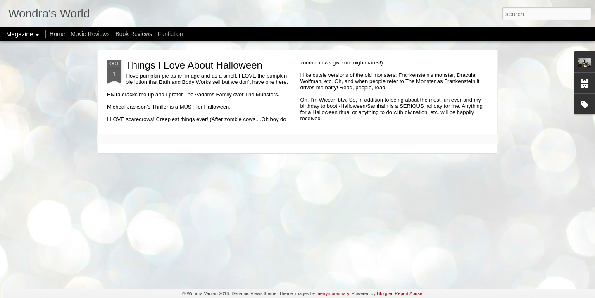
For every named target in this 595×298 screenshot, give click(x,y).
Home (57, 34)
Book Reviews (133, 34)
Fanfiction (170, 34)
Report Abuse (408, 293)
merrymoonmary (332, 293)
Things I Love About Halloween (194, 65)
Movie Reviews (90, 34)
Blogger (384, 293)
